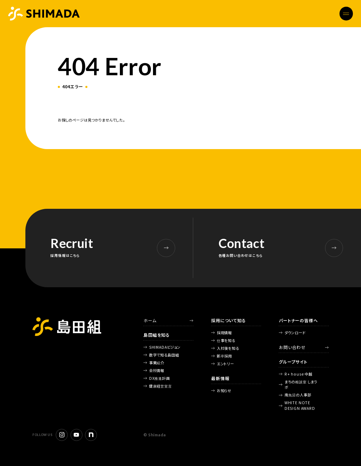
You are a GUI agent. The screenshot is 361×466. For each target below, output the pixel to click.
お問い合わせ (292, 347)
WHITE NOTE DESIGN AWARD (299, 405)
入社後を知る (228, 348)
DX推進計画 (159, 378)
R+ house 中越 (298, 374)
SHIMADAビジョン (164, 347)
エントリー (225, 363)
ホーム (150, 320)
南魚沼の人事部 (297, 394)
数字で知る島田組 (164, 355)
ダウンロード (295, 332)
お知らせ (224, 390)
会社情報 (156, 370)
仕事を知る (226, 340)
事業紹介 (156, 362)
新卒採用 (224, 356)
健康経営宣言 (160, 386)
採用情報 (224, 332)
